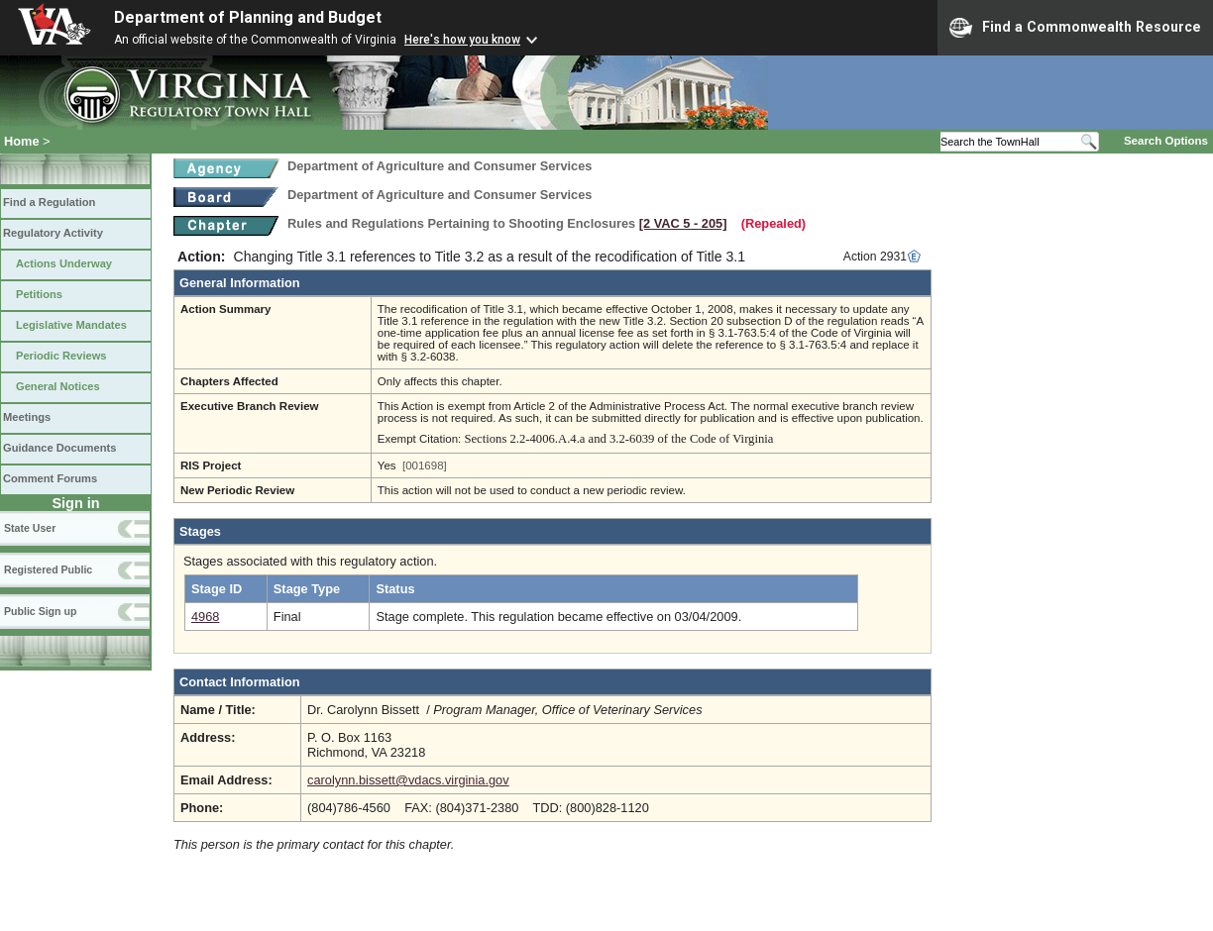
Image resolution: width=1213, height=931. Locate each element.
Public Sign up (40, 611)
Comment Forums (50, 478)
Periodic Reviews (61, 356)
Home (22, 141)
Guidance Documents (59, 448)
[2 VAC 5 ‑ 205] (683, 223)
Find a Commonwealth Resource (1075, 28)
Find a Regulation (49, 202)
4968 (205, 616)
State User (29, 528)
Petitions (39, 294)
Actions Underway (64, 263)
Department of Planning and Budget (248, 17)
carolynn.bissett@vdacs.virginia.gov (408, 780)
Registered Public (48, 569)
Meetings (27, 417)
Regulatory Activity (53, 233)
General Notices (58, 386)
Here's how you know (462, 40)
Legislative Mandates (71, 325)
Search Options (1166, 141)
